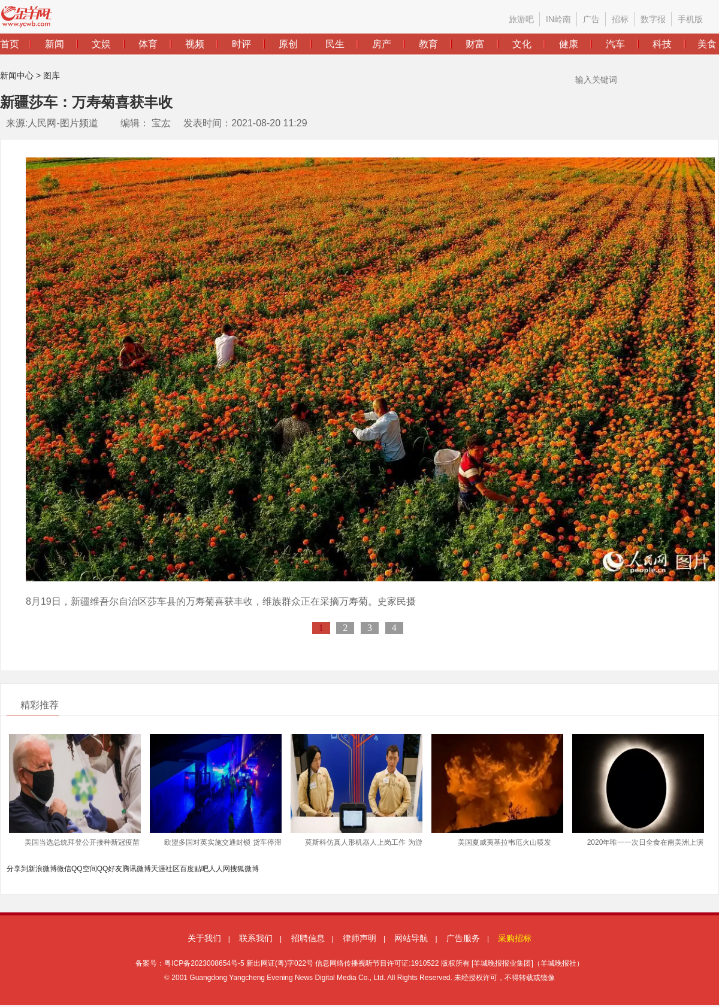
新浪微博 (42, 869)
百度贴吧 (194, 869)
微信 (64, 869)
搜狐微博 (244, 869)
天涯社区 (165, 869)
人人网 (219, 869)
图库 (51, 75)
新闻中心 (17, 75)
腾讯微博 (136, 869)
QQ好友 (110, 869)
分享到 (17, 869)
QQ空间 (84, 869)
